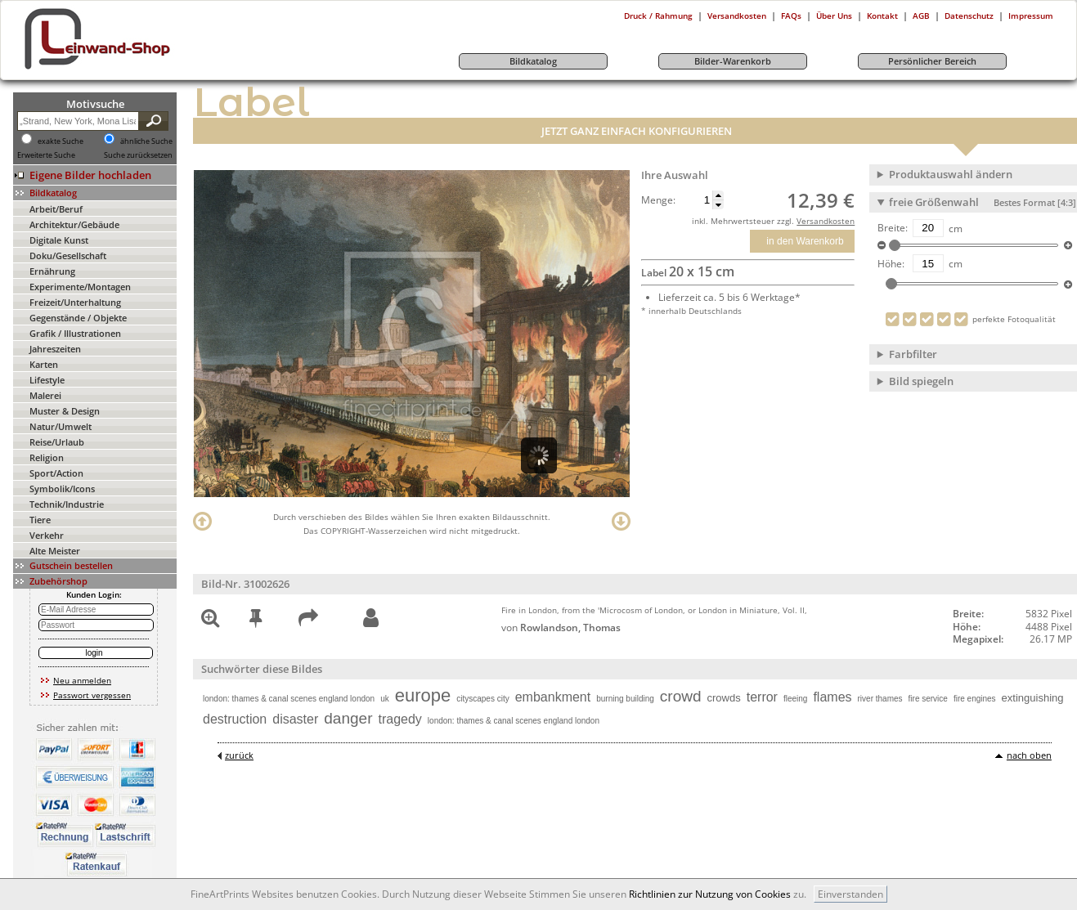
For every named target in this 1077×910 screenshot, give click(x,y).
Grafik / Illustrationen (75, 333)
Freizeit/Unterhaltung (75, 302)
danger (348, 718)
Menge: (658, 200)
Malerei (45, 395)
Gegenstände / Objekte (78, 318)
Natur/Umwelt (60, 426)
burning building (625, 698)
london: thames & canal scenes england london (289, 698)
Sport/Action (56, 473)
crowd (681, 696)
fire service (928, 698)
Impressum (1030, 15)
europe (423, 695)
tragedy (399, 719)
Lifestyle (47, 380)
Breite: (892, 228)
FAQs (791, 15)
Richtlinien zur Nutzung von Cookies (710, 894)
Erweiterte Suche (46, 155)
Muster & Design (64, 411)
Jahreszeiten (55, 349)
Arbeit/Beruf (56, 209)
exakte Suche (60, 141)
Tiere (40, 519)
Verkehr (46, 535)
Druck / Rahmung (658, 15)
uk (384, 698)
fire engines (975, 698)
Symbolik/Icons (62, 488)
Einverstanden (850, 894)
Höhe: (890, 264)
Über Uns (834, 15)
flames (832, 697)
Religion (46, 457)
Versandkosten (736, 15)
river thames (880, 698)
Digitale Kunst (58, 240)
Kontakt (882, 15)
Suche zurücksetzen (138, 155)
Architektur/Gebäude (74, 224)
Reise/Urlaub (56, 442)
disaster (295, 719)
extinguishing (1033, 698)
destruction (235, 719)
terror (762, 697)
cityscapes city (482, 698)
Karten (43, 364)
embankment (553, 697)
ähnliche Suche (146, 141)
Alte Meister (54, 551)
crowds (724, 698)
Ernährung (52, 271)
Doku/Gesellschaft (67, 255)
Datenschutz (969, 15)
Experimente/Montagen (80, 286)
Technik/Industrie (66, 504)
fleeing (795, 698)
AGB (921, 15)
